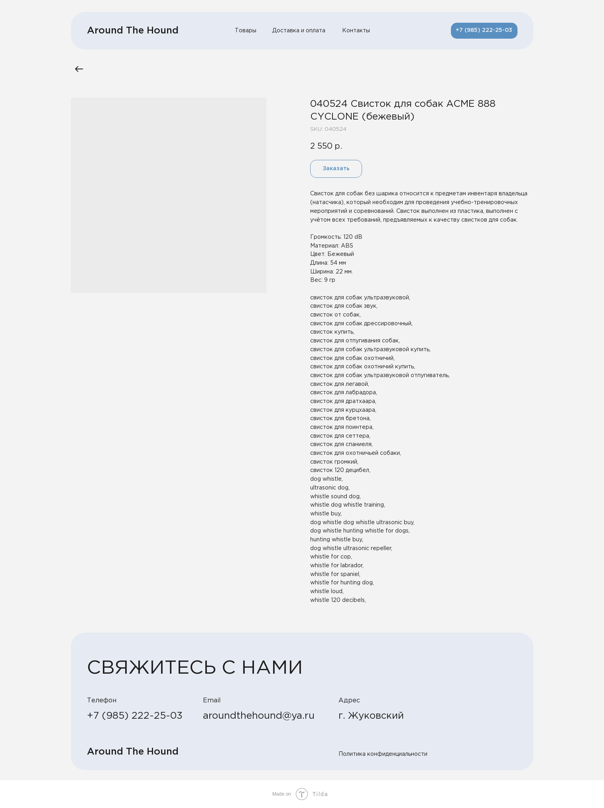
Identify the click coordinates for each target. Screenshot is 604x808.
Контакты (356, 30)
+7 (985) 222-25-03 (135, 716)
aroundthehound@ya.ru (259, 716)
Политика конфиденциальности (382, 754)
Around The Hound (133, 30)
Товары (245, 30)
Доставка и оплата (298, 30)
